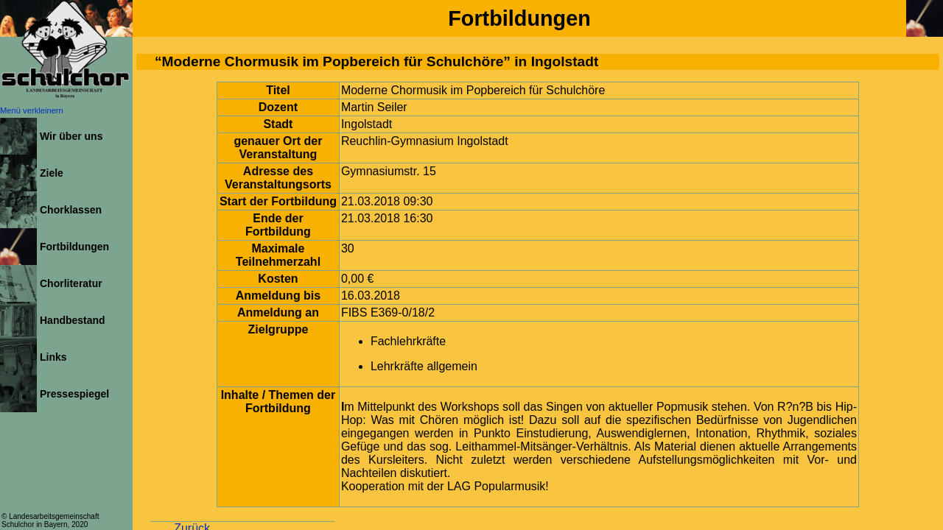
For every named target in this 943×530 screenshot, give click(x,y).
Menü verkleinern (31, 110)
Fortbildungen (74, 246)
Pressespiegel (74, 394)
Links (53, 357)
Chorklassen (71, 210)
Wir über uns (71, 136)
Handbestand (72, 320)
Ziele (51, 173)
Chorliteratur (71, 283)
